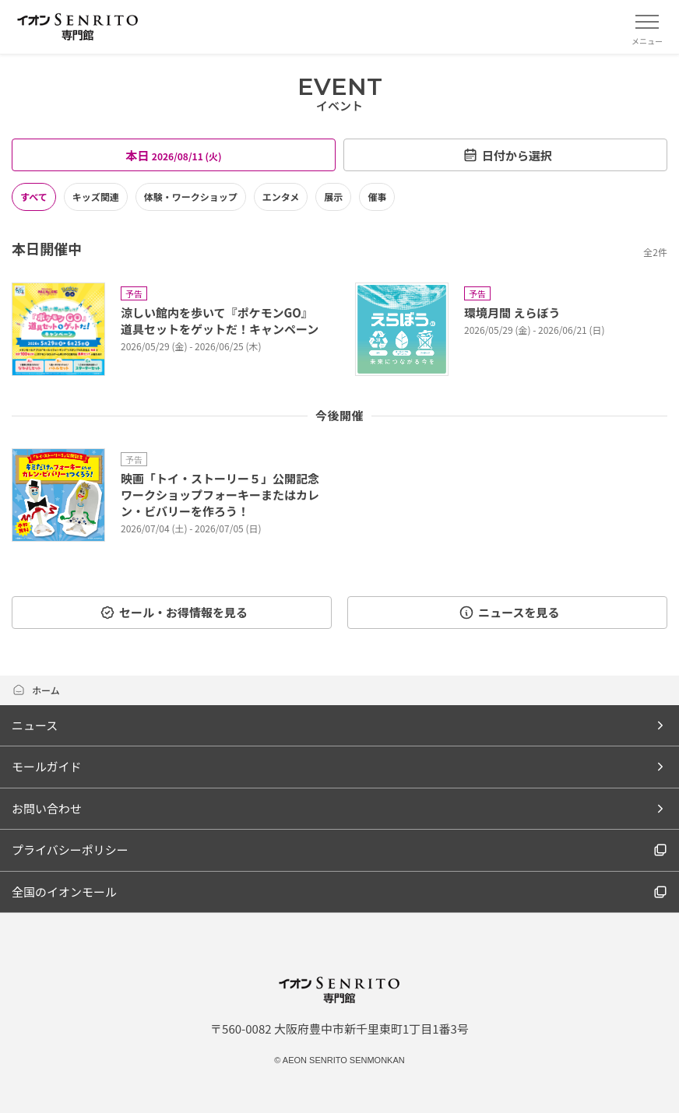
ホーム (36, 690)
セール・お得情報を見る (174, 612)
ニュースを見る (509, 612)
